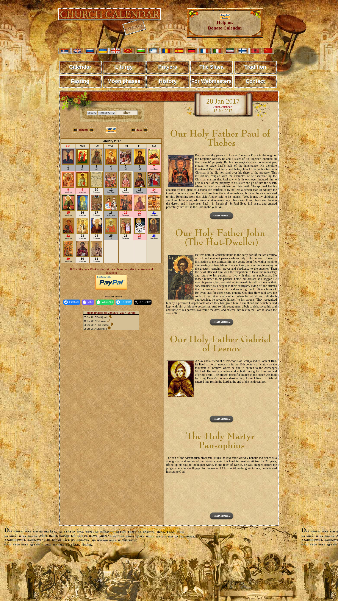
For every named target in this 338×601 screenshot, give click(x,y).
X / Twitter (143, 302)
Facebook (71, 302)
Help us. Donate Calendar (225, 23)
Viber (88, 302)
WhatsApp (105, 302)
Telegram (123, 302)
